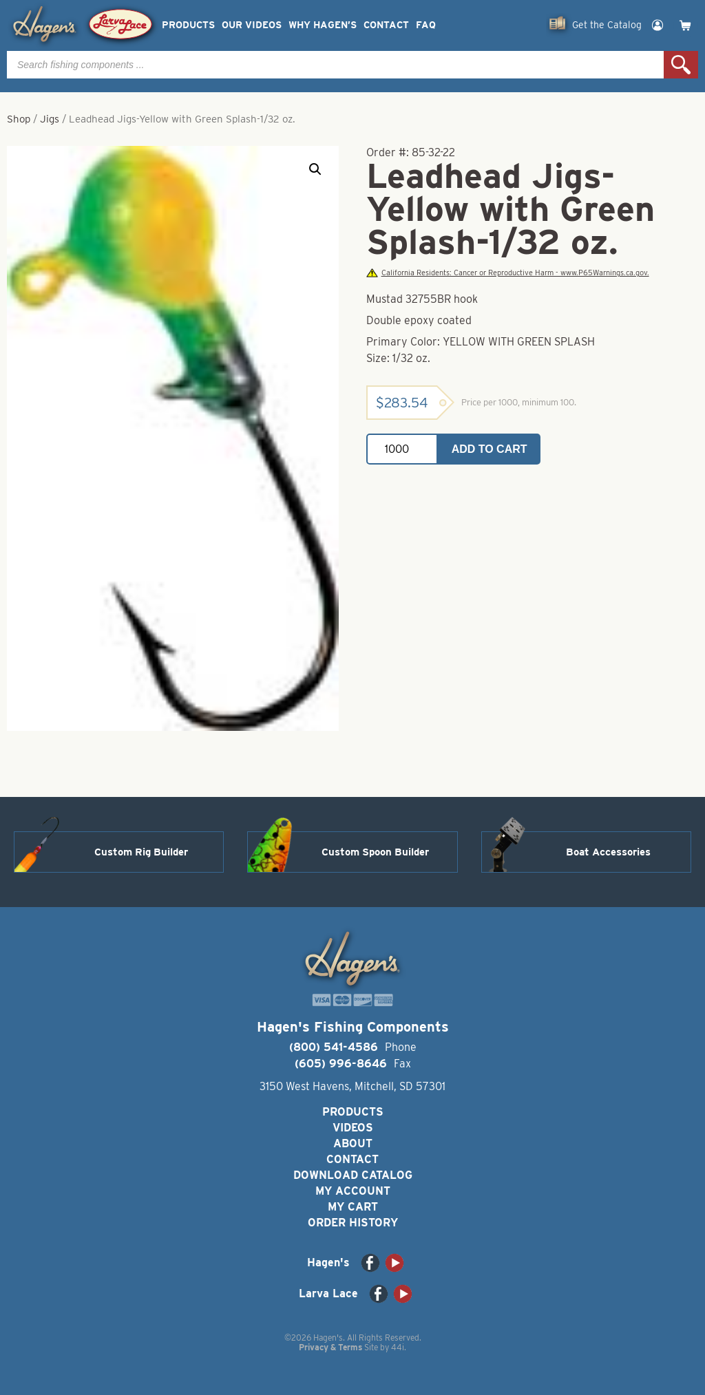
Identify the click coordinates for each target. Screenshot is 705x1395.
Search (681, 64)
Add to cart (489, 449)
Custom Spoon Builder (375, 852)
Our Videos (252, 25)
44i (397, 1347)
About (352, 1143)
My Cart (353, 1206)
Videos (353, 1127)
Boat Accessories (608, 852)
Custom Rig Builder (141, 852)
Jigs (49, 119)
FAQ (426, 25)
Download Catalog (352, 1175)
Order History (353, 1222)
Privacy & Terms (330, 1347)
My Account (352, 1190)
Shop (18, 119)
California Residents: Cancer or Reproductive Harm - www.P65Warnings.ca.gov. (507, 272)
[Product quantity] (402, 449)
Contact (386, 25)
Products (188, 25)
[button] (315, 169)
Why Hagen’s (322, 25)
